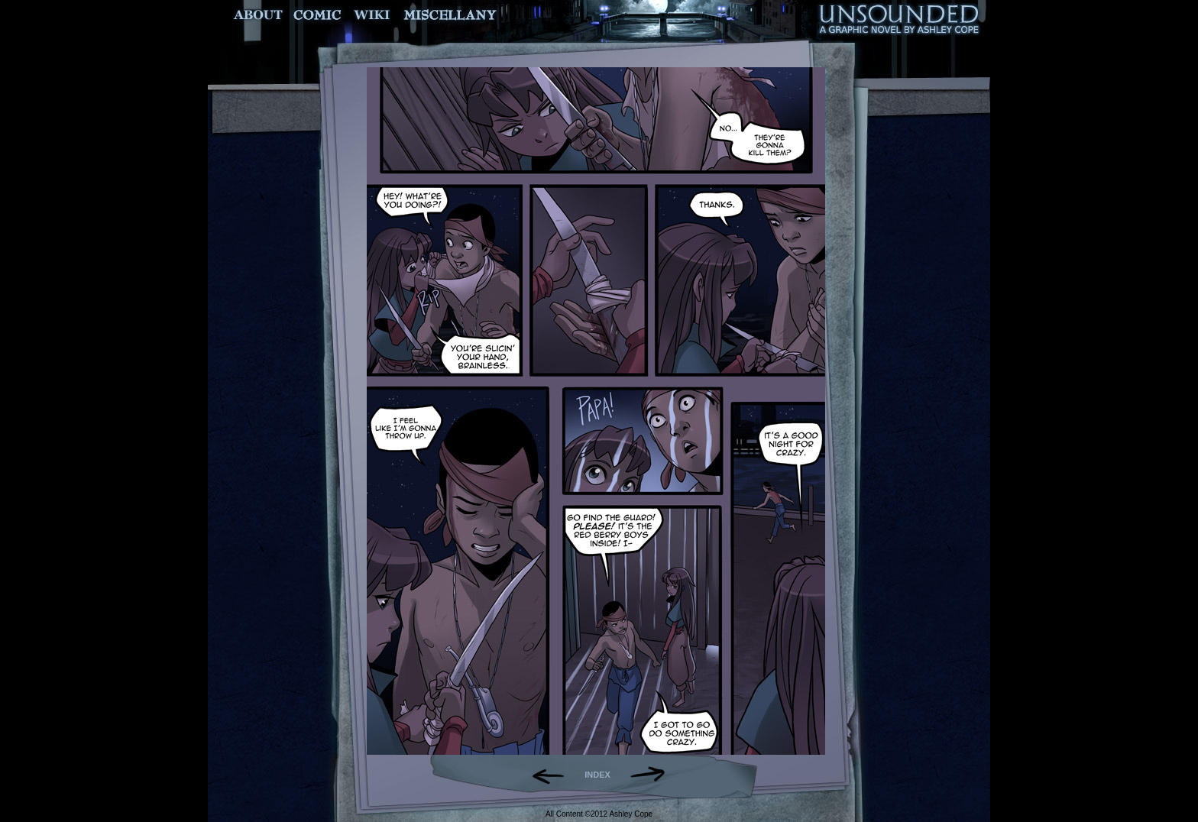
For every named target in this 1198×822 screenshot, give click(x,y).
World (372, 15)
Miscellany (450, 15)
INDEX (597, 774)
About (259, 15)
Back (542, 774)
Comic (317, 15)
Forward (653, 774)
